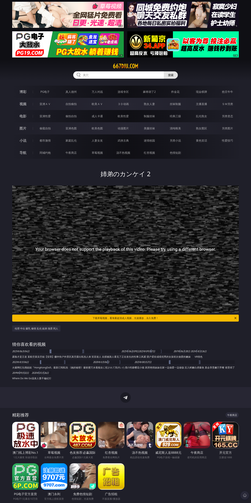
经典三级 (175, 116)
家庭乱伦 (71, 140)
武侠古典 (123, 140)
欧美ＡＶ (97, 104)
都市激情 (45, 140)
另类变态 (227, 116)
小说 (23, 140)
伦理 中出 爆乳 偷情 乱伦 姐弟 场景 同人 (36, 328)
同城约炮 (45, 153)
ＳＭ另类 (227, 104)
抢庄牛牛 (227, 92)
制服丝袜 (149, 116)
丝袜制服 (175, 104)
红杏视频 (149, 153)
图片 (23, 128)
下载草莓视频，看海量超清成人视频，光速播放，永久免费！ (165, 318)
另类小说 (175, 140)
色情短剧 (175, 153)
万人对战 (97, 92)
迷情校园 (149, 140)
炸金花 (175, 92)
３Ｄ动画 (123, 104)
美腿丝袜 (149, 128)
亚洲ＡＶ (45, 104)
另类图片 (227, 128)
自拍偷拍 (71, 104)
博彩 (23, 91)
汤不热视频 (123, 153)
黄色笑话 (201, 140)
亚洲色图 (71, 128)
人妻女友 (97, 140)
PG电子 (45, 92)
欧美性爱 (123, 116)
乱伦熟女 (201, 116)
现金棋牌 (201, 92)
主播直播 (201, 104)
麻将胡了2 (149, 92)
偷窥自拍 (45, 128)
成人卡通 (97, 116)
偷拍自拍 (71, 116)
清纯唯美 (175, 128)
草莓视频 (97, 153)
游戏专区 (123, 92)
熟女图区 (201, 128)
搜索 (171, 75)
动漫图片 (123, 128)
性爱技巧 (227, 140)
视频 (23, 104)
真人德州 (71, 92)
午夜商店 (71, 153)
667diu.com (125, 66)
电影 (23, 116)
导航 (23, 152)
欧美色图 (97, 128)
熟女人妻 (149, 104)
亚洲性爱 (45, 116)
